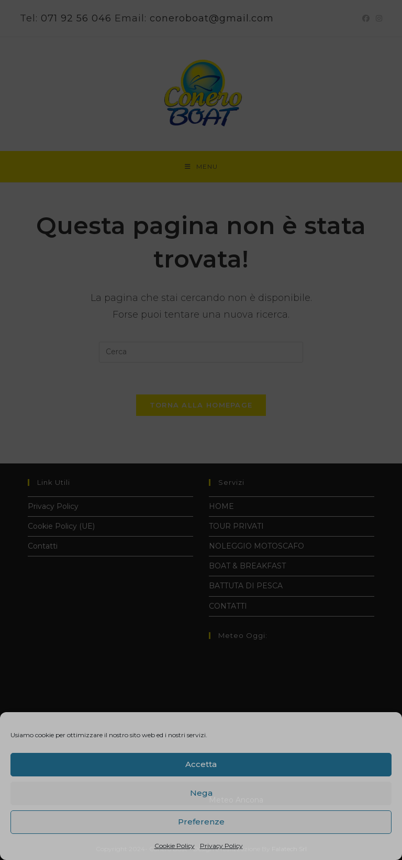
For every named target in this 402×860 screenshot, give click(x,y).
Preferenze (201, 822)
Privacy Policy (221, 846)
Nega (201, 793)
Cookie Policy (174, 846)
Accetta (201, 764)
